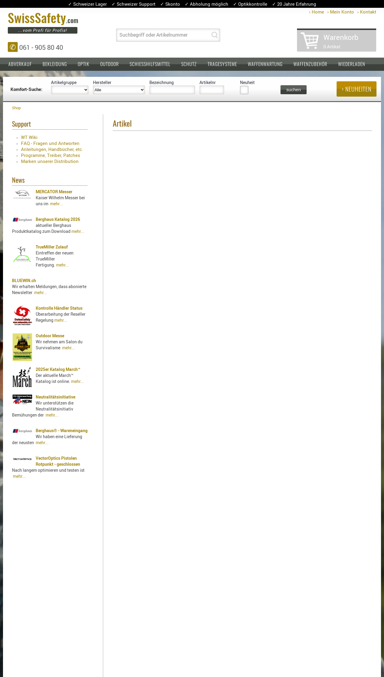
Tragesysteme (222, 64)
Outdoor (109, 64)
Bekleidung (55, 64)
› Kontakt (366, 12)
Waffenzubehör (310, 64)
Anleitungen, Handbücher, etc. (52, 149)
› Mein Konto (340, 12)
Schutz (189, 64)
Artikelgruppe (63, 82)
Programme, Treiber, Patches (50, 155)
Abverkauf (20, 64)
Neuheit (247, 82)
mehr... (56, 203)
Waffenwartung (265, 64)
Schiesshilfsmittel (150, 64)
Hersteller (102, 82)
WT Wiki (29, 137)
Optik (83, 64)
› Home (316, 12)
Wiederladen (351, 64)
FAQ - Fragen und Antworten (50, 143)
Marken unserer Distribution (50, 161)
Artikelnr (208, 82)
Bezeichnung (161, 82)
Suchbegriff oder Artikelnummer (153, 35)
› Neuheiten (356, 90)
